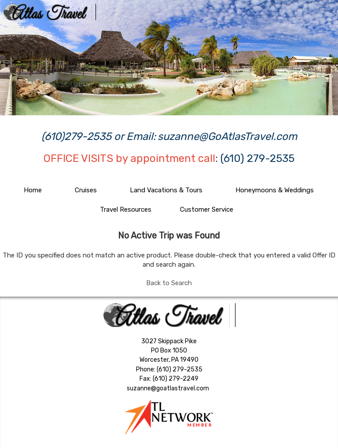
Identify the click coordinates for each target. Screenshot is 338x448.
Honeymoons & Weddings (274, 190)
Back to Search (169, 283)
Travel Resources (125, 209)
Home (33, 190)
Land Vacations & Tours (166, 190)
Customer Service (206, 209)
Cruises (86, 190)
